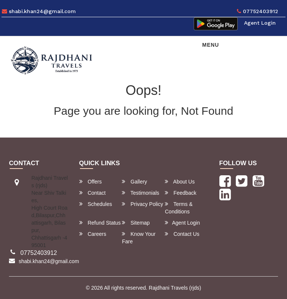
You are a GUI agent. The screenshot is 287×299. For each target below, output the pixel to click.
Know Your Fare (138, 237)
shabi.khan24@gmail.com (39, 11)
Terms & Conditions (178, 208)
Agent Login (260, 23)
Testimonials (140, 192)
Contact (92, 192)
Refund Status (100, 222)
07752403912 (257, 11)
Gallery (134, 181)
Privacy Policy (142, 204)
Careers (93, 234)
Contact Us (182, 234)
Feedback (180, 192)
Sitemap (135, 222)
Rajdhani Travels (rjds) (175, 288)
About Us (180, 181)
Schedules (95, 204)
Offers (90, 181)
